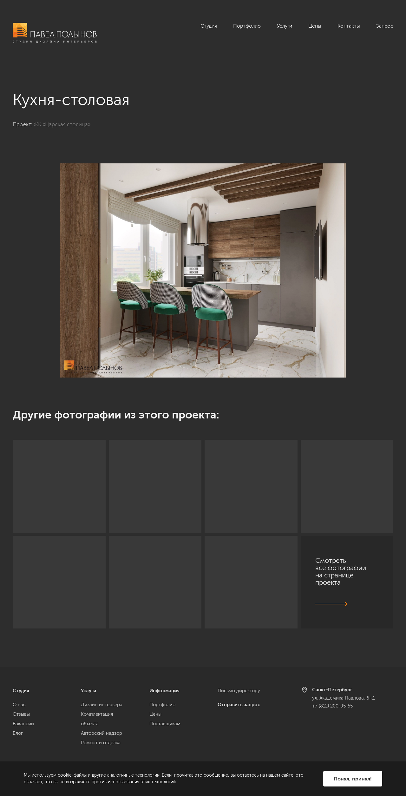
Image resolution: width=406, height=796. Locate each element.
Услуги (284, 26)
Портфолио (247, 26)
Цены (314, 26)
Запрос (384, 26)
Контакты (348, 26)
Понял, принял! (353, 779)
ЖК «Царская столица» (62, 117)
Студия (208, 26)
